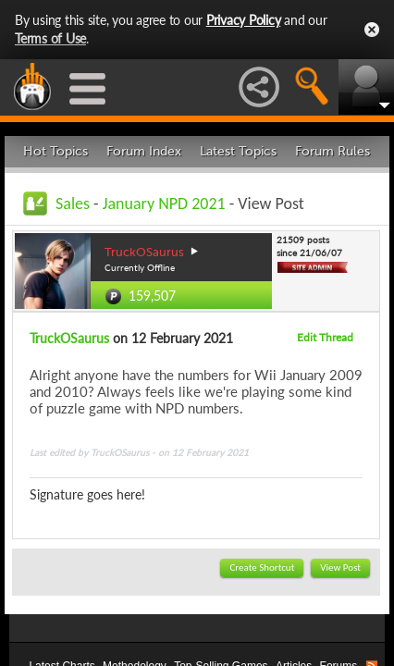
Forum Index (143, 151)
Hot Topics (55, 151)
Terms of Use (50, 38)
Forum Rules (332, 151)
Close (371, 29)
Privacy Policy (243, 20)
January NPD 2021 (164, 203)
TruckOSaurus (69, 338)
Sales (72, 203)
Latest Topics (238, 151)
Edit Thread (325, 337)
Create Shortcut (261, 567)
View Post (340, 567)
